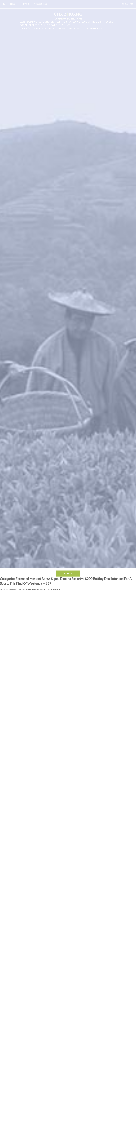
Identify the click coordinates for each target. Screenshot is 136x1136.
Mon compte (126, 4)
